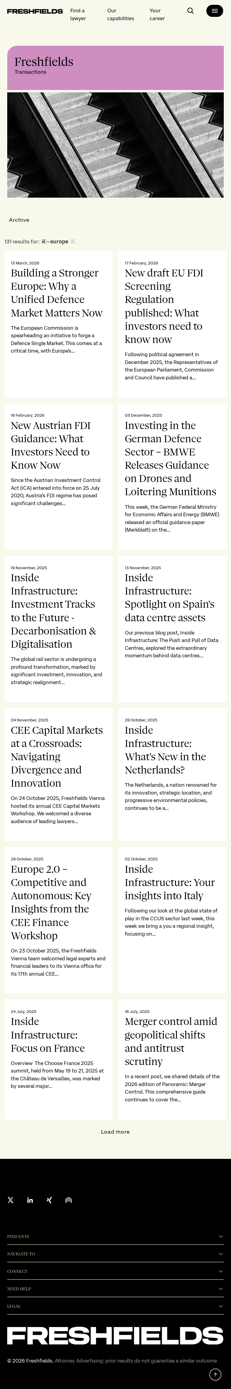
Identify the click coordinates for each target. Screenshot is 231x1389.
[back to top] (215, 1375)
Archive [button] (19, 220)
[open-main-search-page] (191, 13)
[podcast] (68, 1200)
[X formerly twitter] (10, 1200)
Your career (157, 14)
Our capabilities (120, 14)
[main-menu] (215, 10)
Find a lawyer (78, 14)
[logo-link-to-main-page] (35, 12)
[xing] (49, 1200)
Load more (115, 1131)
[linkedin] (30, 1200)
